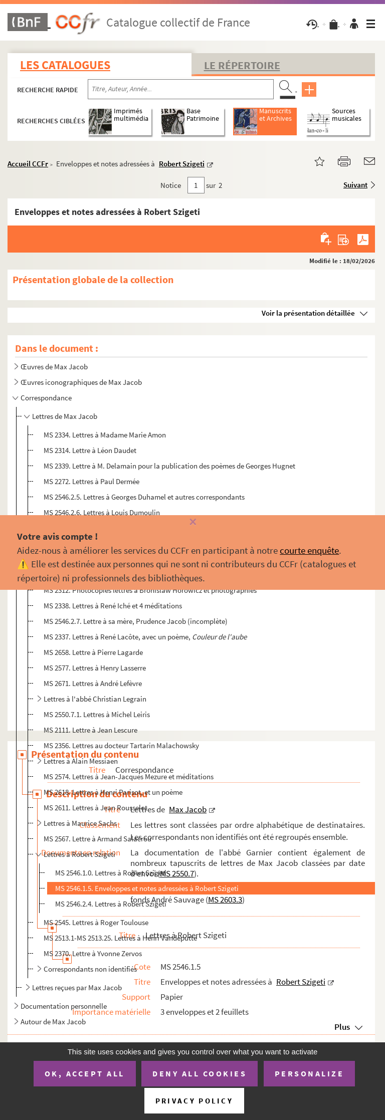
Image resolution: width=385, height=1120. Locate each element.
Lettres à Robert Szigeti (79, 854)
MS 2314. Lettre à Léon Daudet (90, 450)
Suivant (355, 184)
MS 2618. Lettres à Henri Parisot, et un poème (113, 792)
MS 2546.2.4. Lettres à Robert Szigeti (110, 904)
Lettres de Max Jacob (64, 416)
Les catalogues (65, 65)
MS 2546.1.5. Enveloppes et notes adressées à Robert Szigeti (147, 888)
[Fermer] (192, 522)
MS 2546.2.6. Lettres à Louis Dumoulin (102, 512)
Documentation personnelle (64, 1006)
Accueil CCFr (28, 163)
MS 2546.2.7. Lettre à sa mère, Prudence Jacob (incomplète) (136, 621)
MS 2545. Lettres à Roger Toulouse (96, 922)
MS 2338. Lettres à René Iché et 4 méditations (113, 605)
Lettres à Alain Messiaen (81, 761)
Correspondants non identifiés (90, 969)
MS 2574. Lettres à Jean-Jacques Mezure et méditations (129, 776)
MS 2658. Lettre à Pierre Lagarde (93, 652)
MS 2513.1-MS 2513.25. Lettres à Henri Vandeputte (120, 938)
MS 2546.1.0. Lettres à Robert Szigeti (110, 872)
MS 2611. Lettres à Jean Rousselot (95, 807)
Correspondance (46, 397)
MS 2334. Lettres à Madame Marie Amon (105, 434)
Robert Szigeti (182, 163)
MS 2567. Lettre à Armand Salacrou (97, 838)
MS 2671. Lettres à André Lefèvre (93, 683)
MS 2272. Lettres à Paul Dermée (91, 481)
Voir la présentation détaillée (308, 313)
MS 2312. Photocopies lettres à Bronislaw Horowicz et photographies (150, 590)
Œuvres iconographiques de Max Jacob (81, 382)
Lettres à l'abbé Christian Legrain (95, 699)
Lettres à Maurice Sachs (80, 823)
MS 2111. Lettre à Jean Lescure (90, 730)
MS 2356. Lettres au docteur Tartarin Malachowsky (121, 745)
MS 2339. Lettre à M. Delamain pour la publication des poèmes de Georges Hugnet (169, 466)
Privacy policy (194, 1100)
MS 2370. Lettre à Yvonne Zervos (93, 953)
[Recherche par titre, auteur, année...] (181, 89)
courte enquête (309, 550)
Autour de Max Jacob (53, 1021)
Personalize (309, 1073)
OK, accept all (85, 1073)
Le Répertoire (242, 65)
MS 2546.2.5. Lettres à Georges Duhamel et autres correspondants (144, 497)
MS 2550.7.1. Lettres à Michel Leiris (97, 714)
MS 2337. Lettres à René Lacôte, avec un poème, (145, 636)
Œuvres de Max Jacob (54, 366)
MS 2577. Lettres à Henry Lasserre (95, 668)
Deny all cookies (199, 1073)
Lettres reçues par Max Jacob (77, 987)
